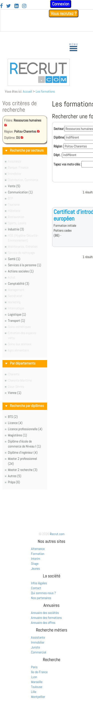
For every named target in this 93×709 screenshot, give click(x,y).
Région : (58, 146)
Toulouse (36, 687)
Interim (35, 558)
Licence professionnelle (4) (25, 429)
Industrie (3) (16, 229)
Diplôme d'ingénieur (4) (23, 452)
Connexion (60, 4)
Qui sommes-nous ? (43, 593)
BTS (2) (13, 416)
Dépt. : (58, 155)
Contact (36, 588)
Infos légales (39, 583)
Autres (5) (14, 476)
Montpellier (38, 696)
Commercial (38, 652)
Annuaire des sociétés (45, 612)
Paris (34, 667)
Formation (37, 553)
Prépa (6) (14, 482)
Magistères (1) (17, 435)
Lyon (34, 677)
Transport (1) (16, 320)
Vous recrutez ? (63, 13)
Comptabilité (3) (18, 283)
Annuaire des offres (43, 622)
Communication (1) (20, 192)
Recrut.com (57, 534)
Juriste (35, 647)
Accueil (27, 91)
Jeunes (35, 568)
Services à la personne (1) (24, 265)
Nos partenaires (41, 598)
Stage (34, 563)
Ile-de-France (39, 672)
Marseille (36, 682)
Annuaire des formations (46, 617)
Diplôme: (59, 137)
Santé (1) (14, 259)
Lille (33, 691)
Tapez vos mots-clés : (67, 164)
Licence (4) (15, 423)
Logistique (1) (17, 314)
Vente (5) (14, 186)
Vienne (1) (14, 392)
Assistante (38, 637)
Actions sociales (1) (21, 271)
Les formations (45, 91)
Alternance (38, 549)
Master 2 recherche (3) (22, 469)
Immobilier (37, 642)
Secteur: (59, 128)
